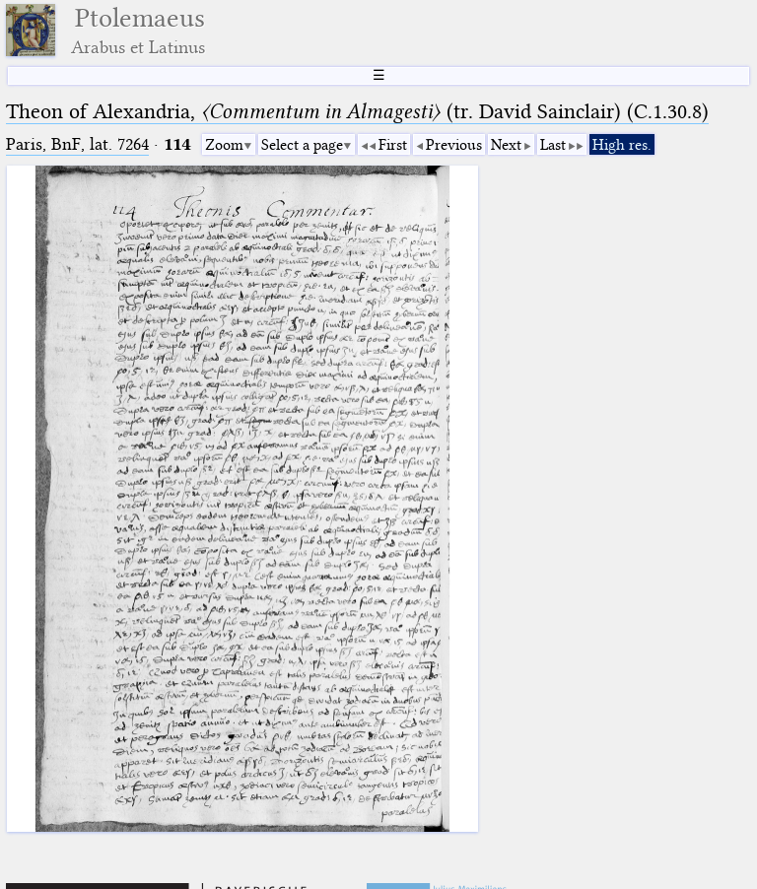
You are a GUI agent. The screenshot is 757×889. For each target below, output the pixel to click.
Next (506, 145)
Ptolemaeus (138, 30)
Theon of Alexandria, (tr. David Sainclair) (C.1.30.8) (357, 111)
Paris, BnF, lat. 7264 (77, 144)
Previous (454, 145)
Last (553, 145)
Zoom (224, 145)
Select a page (302, 145)
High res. (622, 145)
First (392, 145)
